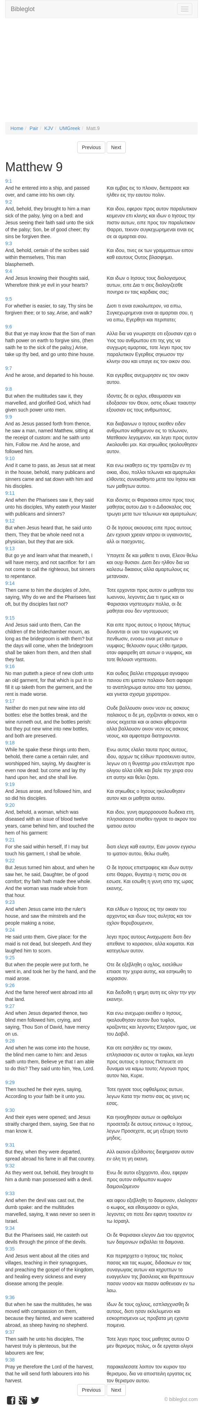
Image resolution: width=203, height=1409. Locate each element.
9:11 (10, 493)
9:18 (10, 742)
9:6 (8, 326)
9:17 (10, 701)
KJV (48, 128)
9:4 (8, 271)
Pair (33, 128)
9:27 (10, 1006)
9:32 (10, 1165)
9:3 (8, 243)
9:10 (10, 458)
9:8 (8, 389)
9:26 (10, 985)
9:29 (10, 1082)
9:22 (10, 860)
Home (16, 128)
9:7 (8, 368)
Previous (91, 147)
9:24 (10, 930)
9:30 (10, 1110)
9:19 (10, 784)
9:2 (8, 202)
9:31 (10, 1145)
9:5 (8, 299)
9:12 (10, 521)
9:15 (10, 618)
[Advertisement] (101, 73)
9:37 (10, 1332)
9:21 (10, 839)
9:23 (10, 902)
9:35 (10, 1249)
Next (116, 147)
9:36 (10, 1297)
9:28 (10, 1041)
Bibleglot (23, 9)
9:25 (10, 957)
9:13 (10, 548)
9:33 (10, 1193)
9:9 (8, 417)
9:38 (10, 1360)
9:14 (10, 583)
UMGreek (69, 128)
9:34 (10, 1228)
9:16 (10, 666)
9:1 (8, 181)
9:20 (10, 805)
